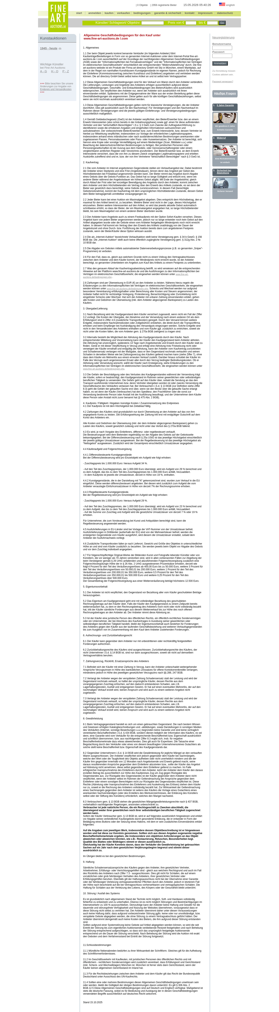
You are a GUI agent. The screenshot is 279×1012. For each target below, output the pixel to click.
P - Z (65, 71)
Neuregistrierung (223, 37)
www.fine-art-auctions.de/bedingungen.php (127, 288)
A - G (43, 71)
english (230, 5)
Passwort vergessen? (222, 81)
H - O (54, 71)
